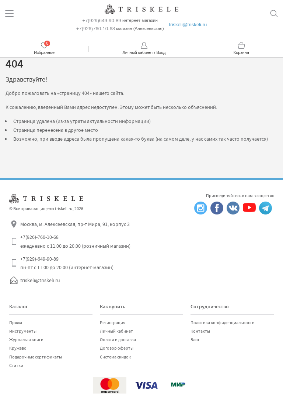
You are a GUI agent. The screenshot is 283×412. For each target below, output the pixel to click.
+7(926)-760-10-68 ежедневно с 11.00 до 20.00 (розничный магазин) (75, 241)
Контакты (200, 331)
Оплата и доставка (118, 340)
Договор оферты (116, 348)
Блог (195, 340)
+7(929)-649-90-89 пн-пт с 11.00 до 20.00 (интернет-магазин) (66, 263)
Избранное (44, 52)
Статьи (16, 365)
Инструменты (22, 331)
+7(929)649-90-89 (101, 20)
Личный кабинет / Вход (144, 52)
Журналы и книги (26, 340)
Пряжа (15, 323)
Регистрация (112, 323)
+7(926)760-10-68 (95, 28)
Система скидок (115, 357)
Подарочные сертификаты (35, 357)
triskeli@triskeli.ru (188, 24)
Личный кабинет (116, 331)
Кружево (18, 348)
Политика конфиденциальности (223, 323)
